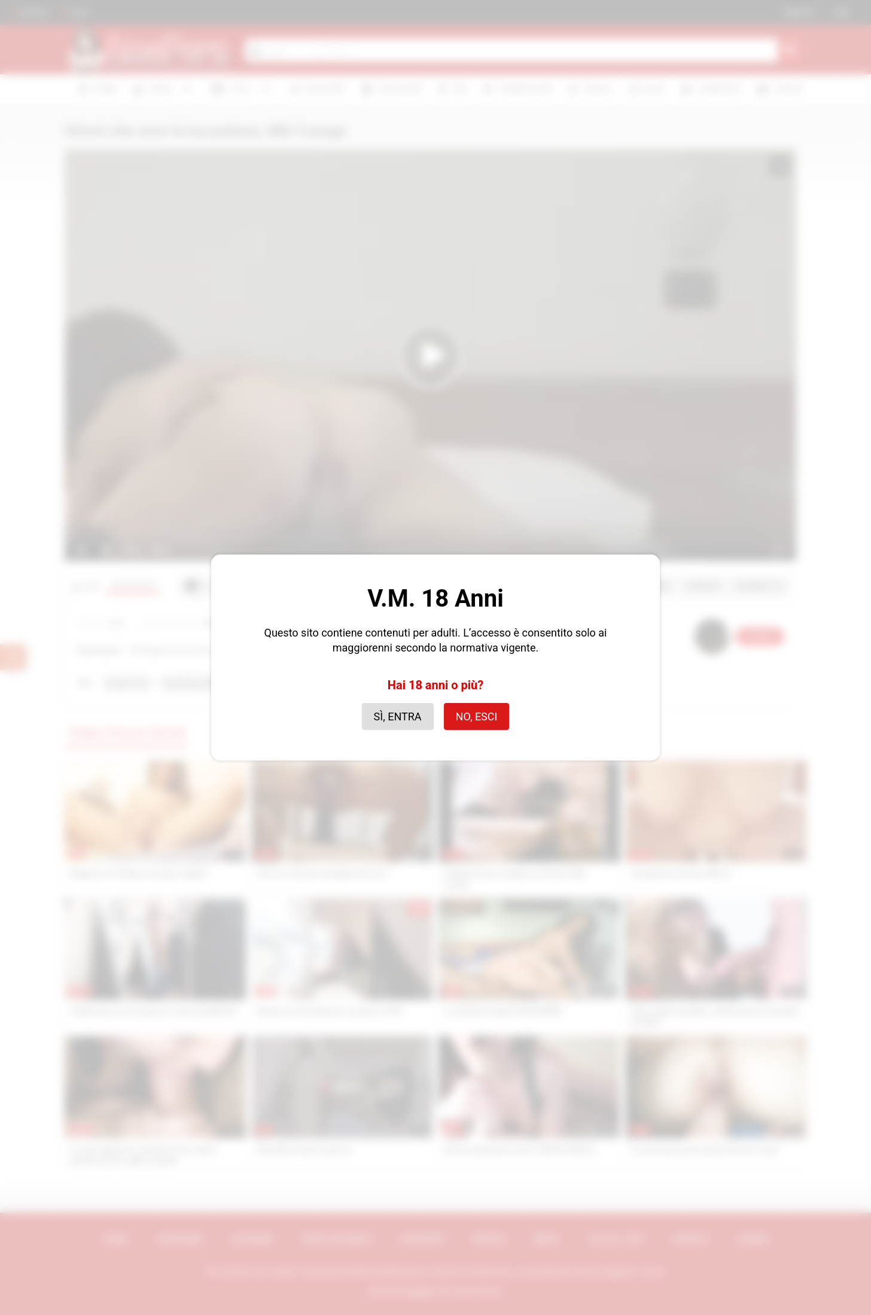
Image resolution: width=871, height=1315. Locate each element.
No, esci (477, 716)
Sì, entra (398, 716)
